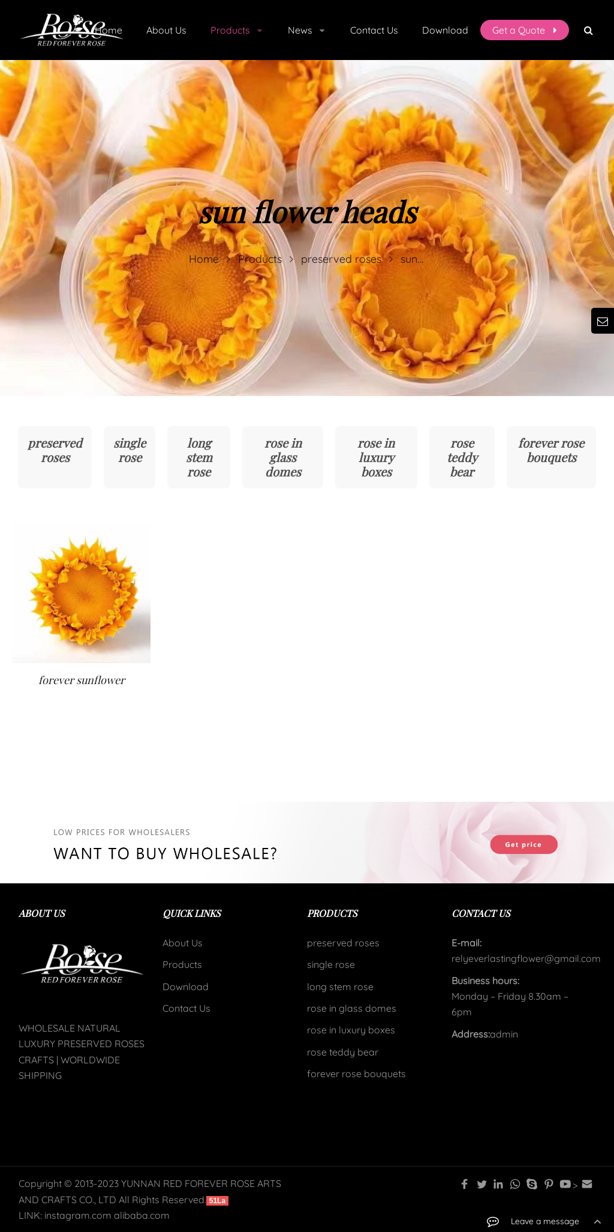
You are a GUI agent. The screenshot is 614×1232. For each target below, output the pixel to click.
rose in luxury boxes (376, 456)
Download (185, 987)
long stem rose (199, 456)
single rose (129, 449)
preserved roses (55, 449)
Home (108, 30)
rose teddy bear (462, 456)
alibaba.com (142, 1215)
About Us (182, 943)
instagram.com (78, 1215)
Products (182, 964)
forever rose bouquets (551, 449)
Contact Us (186, 1008)
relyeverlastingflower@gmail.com (526, 958)
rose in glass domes (283, 456)
